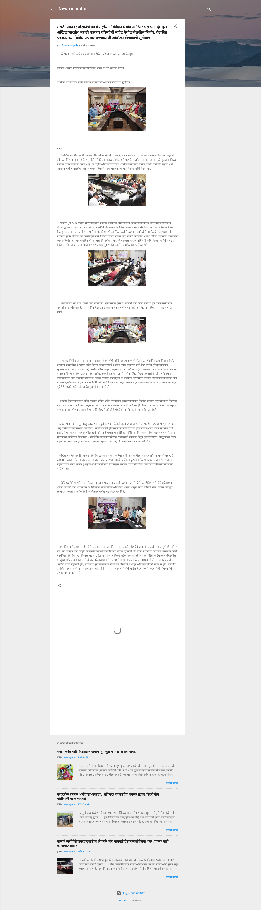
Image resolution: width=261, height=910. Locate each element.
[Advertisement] (215, 41)
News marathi (72, 8)
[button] (176, 27)
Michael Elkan (125, 900)
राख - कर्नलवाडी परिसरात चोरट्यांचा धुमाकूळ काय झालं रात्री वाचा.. (97, 752)
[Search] (209, 9)
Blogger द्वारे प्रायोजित (131, 893)
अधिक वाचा (172, 783)
